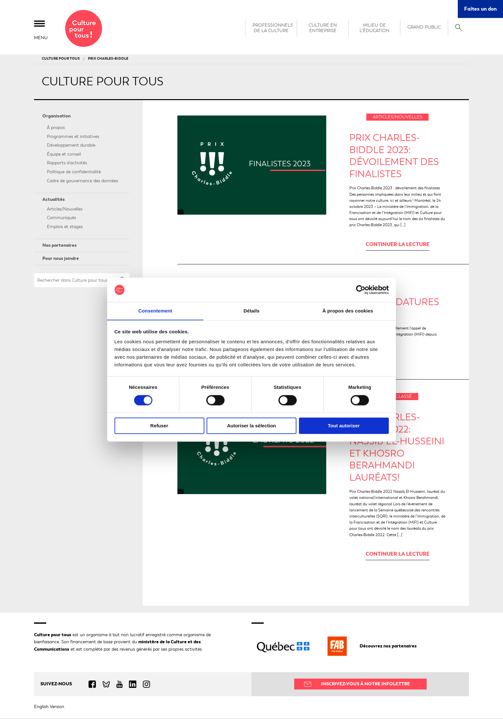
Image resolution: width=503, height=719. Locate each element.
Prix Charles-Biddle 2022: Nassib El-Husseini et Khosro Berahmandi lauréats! (396, 448)
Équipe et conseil (64, 155)
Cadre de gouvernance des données (82, 181)
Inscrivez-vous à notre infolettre (365, 685)
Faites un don (480, 8)
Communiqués (61, 219)
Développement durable (71, 146)
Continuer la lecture (398, 245)
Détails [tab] (251, 310)
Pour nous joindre (60, 260)
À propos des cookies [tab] (347, 310)
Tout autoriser (344, 426)
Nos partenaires (59, 247)
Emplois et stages (65, 228)
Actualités (53, 201)
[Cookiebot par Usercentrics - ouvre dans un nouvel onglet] (361, 290)
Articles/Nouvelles (64, 210)
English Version (49, 708)
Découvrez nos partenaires (388, 647)
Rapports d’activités (67, 164)
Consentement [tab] (155, 310)
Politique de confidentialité (74, 173)
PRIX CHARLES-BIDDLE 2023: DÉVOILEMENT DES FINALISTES (394, 157)
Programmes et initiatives (73, 137)
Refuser (159, 426)
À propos (56, 129)
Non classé (397, 397)
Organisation (56, 117)
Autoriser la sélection (251, 426)
